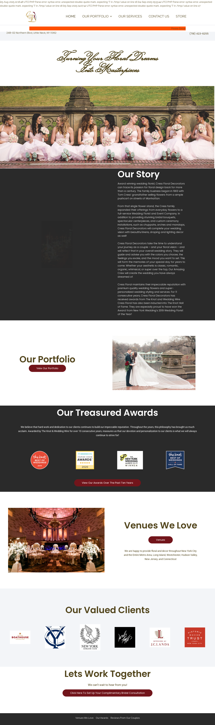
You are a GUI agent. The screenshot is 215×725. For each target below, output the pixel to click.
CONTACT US (159, 16)
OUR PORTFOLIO (97, 16)
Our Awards (102, 717)
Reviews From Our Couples (125, 717)
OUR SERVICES (130, 16)
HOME (71, 16)
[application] (110, 16)
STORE (181, 16)
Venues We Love (84, 717)
